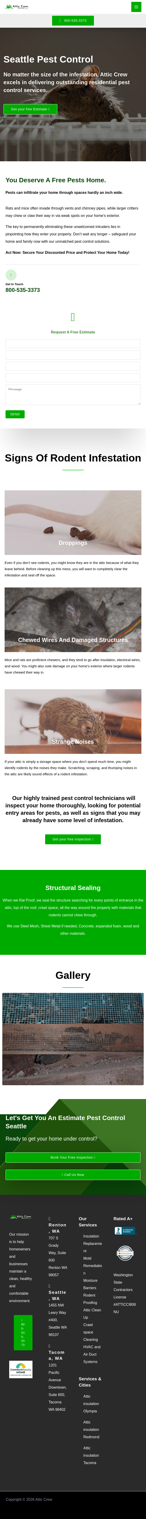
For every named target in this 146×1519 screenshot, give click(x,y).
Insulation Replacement (92, 1243)
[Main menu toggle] (136, 7)
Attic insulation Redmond (91, 1429)
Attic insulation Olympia (91, 1403)
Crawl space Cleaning (90, 1332)
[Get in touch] (11, 275)
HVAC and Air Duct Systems (91, 1354)
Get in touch (14, 284)
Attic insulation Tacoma (91, 1455)
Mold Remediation (92, 1265)
